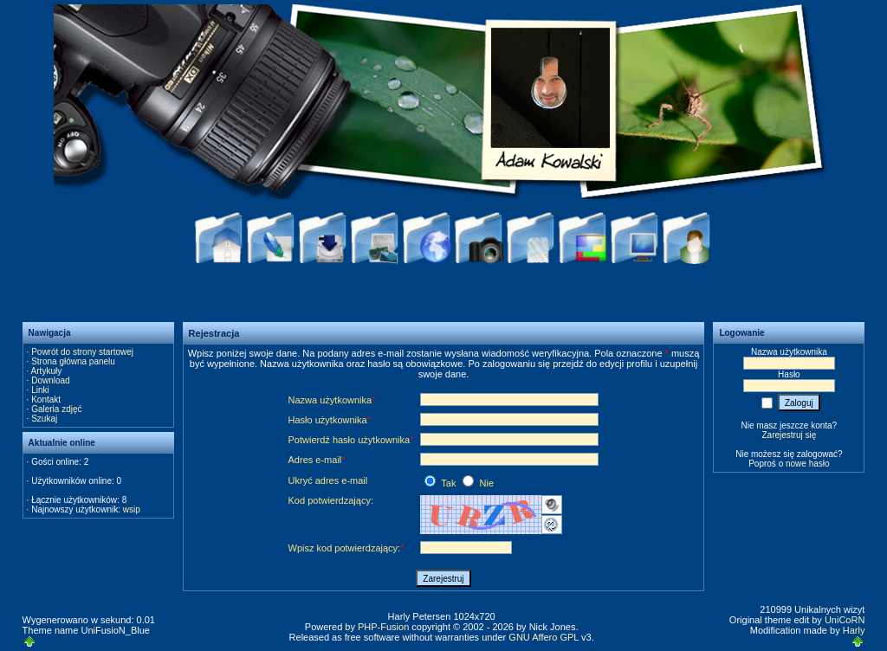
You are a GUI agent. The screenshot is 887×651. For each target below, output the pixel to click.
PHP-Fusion (383, 627)
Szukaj (44, 418)
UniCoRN (844, 620)
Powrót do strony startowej (82, 352)
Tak (441, 483)
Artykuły (46, 371)
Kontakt (46, 399)
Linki (40, 390)
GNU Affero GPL (543, 637)
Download (50, 380)
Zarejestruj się (788, 435)
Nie (478, 483)
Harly (854, 630)
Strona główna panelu (73, 361)
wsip (131, 509)
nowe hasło (808, 463)
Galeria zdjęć (56, 409)
